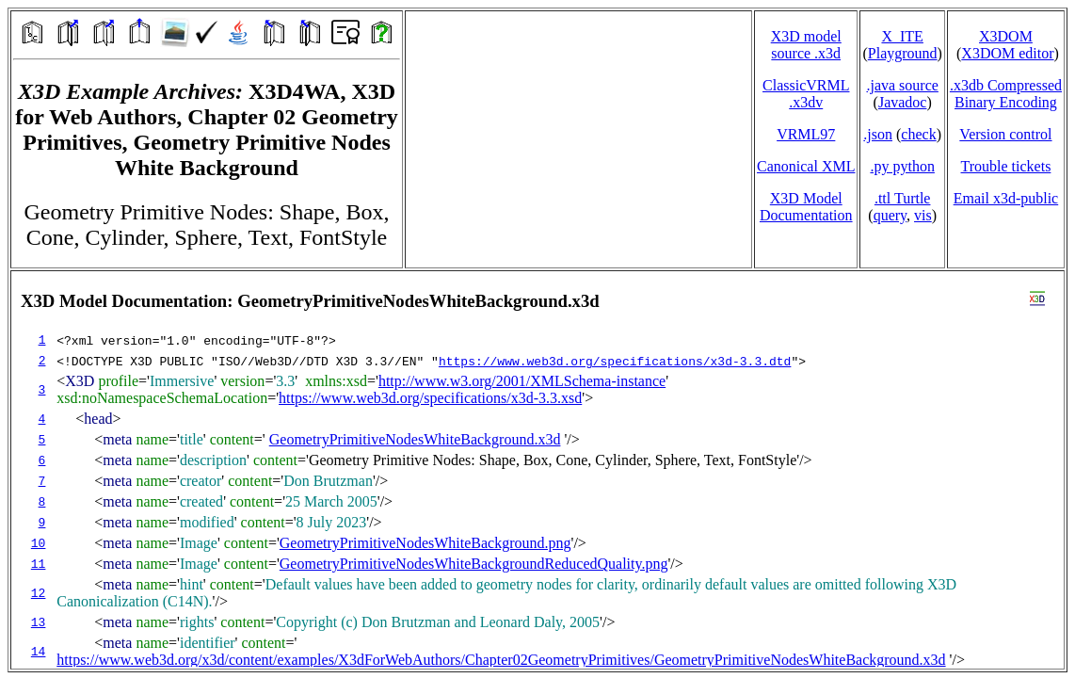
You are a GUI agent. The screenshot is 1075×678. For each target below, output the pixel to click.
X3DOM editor (1007, 53)
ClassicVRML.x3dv (805, 93)
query (890, 215)
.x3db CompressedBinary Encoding (1006, 93)
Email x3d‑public (1006, 198)
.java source (902, 85)
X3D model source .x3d (806, 44)
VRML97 (806, 134)
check (918, 134)
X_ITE (902, 36)
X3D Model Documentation (806, 206)
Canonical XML (806, 166)
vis (923, 215)
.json (877, 134)
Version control (1005, 134)
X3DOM (1006, 36)
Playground (903, 53)
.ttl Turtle (902, 198)
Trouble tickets (1006, 166)
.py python (902, 166)
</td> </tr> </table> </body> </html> (537, 470)
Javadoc (902, 102)
